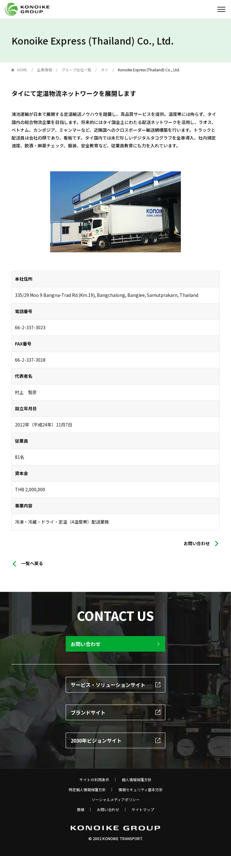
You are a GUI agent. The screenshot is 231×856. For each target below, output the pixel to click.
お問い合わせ (108, 809)
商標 (80, 809)
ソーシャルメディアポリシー (116, 799)
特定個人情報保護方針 (87, 790)
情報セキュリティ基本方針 (140, 790)
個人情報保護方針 (137, 780)
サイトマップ (143, 809)
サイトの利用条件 (94, 780)
